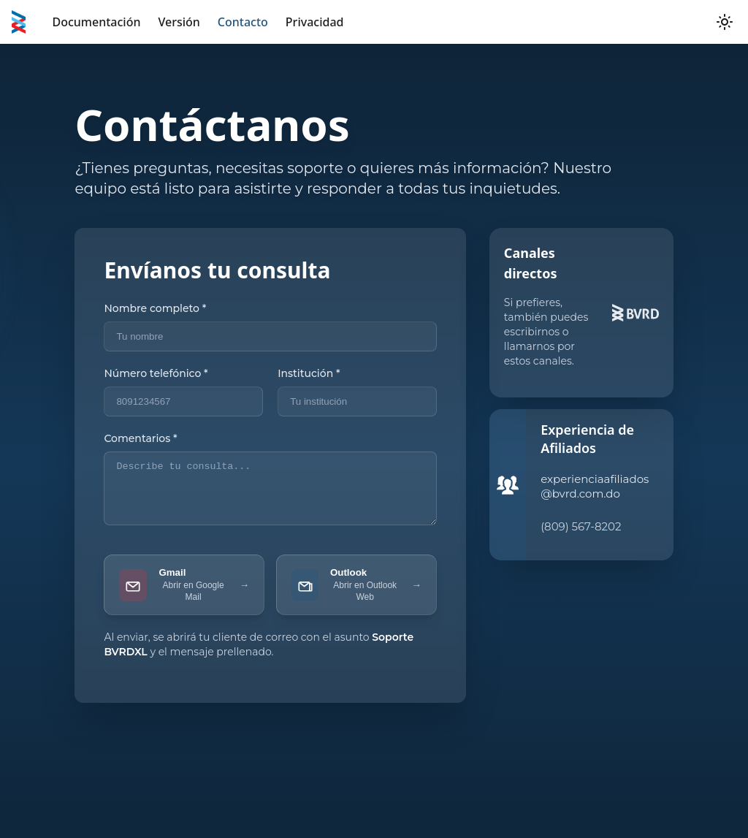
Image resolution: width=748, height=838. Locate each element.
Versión (178, 22)
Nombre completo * (155, 308)
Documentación (96, 22)
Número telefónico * (155, 373)
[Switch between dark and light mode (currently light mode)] (724, 22)
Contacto (243, 22)
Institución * (309, 373)
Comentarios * (140, 438)
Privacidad (315, 22)
